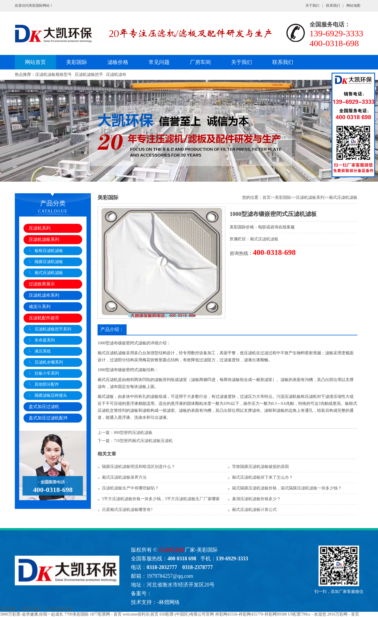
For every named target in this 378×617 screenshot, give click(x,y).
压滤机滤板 (172, 550)
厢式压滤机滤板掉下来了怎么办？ (262, 477)
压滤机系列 (40, 228)
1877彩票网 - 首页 (106, 614)
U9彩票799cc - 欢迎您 (307, 614)
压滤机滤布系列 (44, 295)
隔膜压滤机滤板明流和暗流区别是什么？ (138, 466)
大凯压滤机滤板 (59, 609)
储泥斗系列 (40, 306)
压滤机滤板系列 (44, 239)
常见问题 (159, 62)
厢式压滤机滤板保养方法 (124, 477)
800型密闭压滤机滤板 (133, 432)
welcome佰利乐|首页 (140, 614)
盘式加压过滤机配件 (48, 418)
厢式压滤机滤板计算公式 (254, 509)
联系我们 (333, 5)
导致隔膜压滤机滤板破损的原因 (260, 466)
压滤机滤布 (116, 74)
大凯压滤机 (30, 609)
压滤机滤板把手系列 (53, 329)
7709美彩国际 (76, 614)
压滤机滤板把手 (89, 74)
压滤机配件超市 (44, 318)
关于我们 (312, 5)
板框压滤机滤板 (49, 250)
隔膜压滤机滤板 (49, 262)
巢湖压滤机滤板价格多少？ (256, 499)
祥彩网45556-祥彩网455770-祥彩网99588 (251, 614)
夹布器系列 (45, 340)
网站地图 (353, 5)
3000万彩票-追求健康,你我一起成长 (31, 614)
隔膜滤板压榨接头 (51, 395)
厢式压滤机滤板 (49, 273)
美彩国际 (76, 62)
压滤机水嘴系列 (49, 362)
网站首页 (35, 62)
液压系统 (43, 351)
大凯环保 (8, 609)
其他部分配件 (47, 384)
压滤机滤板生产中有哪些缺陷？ (130, 488)
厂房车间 (200, 62)
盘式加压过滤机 (44, 406)
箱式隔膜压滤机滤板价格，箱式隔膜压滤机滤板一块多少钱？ (287, 488)
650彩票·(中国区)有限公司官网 (186, 614)
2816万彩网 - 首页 (343, 614)
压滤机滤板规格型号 (53, 74)
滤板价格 (117, 62)
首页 (266, 197)
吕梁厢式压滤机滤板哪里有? (127, 509)
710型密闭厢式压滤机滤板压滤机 (143, 441)
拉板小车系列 (47, 373)
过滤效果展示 (42, 284)
